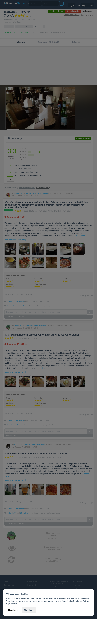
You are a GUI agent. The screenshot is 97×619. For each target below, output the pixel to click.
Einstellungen (14, 610)
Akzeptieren (29, 610)
